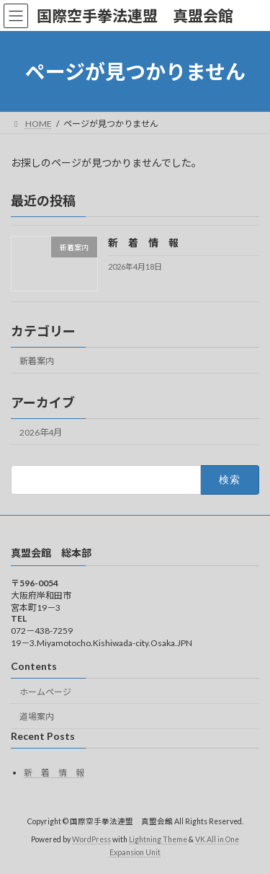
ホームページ (45, 692)
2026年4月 (40, 432)
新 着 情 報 (143, 243)
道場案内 (36, 716)
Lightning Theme (158, 839)
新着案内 (36, 361)
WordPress (91, 839)
